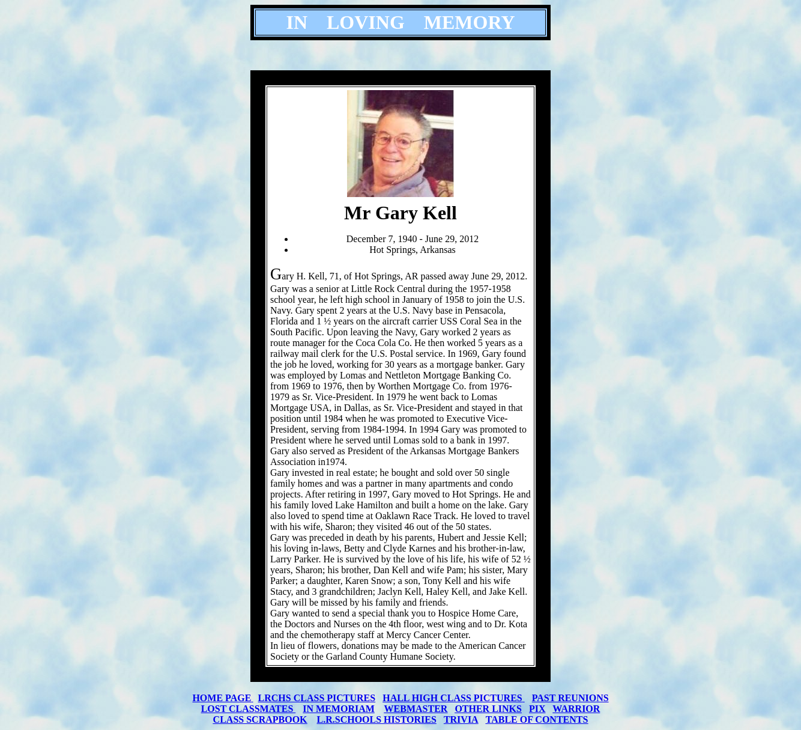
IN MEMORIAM (339, 709)
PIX (537, 709)
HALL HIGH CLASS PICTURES (452, 698)
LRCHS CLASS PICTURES (317, 698)
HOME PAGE (221, 698)
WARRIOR (576, 709)
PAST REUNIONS (570, 698)
